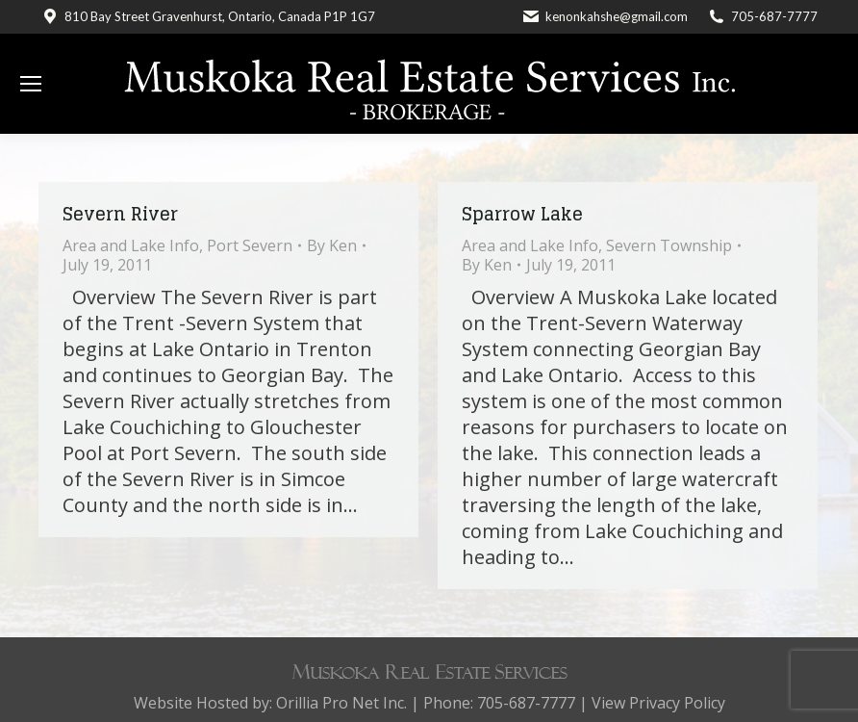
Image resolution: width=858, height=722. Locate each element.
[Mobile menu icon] (30, 83)
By (332, 245)
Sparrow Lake (522, 213)
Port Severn (249, 245)
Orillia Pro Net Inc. (341, 702)
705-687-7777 (774, 16)
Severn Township (669, 245)
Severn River (120, 213)
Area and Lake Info (131, 245)
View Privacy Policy (658, 702)
